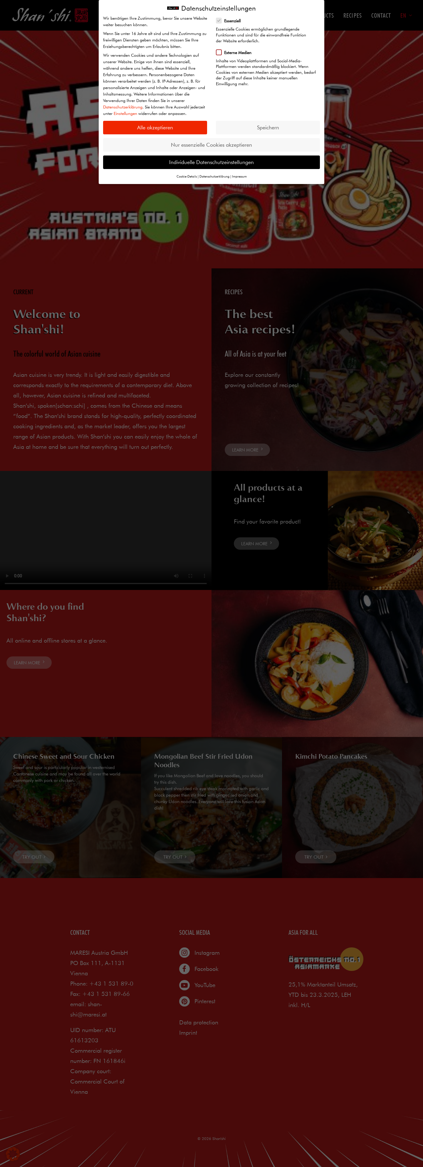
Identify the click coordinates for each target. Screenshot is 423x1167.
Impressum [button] (239, 176)
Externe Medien (236, 52)
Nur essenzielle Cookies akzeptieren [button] (211, 144)
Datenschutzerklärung (122, 107)
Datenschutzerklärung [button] (214, 176)
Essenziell (230, 21)
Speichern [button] (268, 127)
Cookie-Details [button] (187, 176)
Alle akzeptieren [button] (155, 127)
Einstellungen (125, 113)
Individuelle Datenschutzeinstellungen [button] (211, 162)
